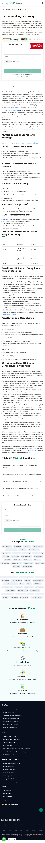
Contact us (38, 828)
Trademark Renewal (8, 770)
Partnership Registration (39, 546)
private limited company (9, 314)
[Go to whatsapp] (4, 839)
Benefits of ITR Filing (39, 587)
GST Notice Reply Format (6, 583)
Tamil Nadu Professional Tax (22, 593)
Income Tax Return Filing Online (11, 743)
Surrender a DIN (36, 597)
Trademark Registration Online (11, 767)
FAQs (13, 87)
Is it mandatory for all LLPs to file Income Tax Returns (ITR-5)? (22, 489)
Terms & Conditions (25, 837)
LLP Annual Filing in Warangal (19, 9)
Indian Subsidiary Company (10, 727)
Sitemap (22, 828)
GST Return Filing (26, 553)
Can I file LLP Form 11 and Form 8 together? (22, 482)
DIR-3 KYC (6, 219)
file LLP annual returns (29, 450)
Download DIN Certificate (28, 580)
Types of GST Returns (9, 593)
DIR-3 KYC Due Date (15, 600)
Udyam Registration (5, 553)
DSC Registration (27, 559)
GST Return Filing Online (9, 746)
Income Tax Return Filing (38, 553)
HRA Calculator (7, 797)
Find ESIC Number (5, 587)
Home (2, 9)
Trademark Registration (21, 563)
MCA (25, 290)
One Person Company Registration (12, 718)
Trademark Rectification (9, 776)
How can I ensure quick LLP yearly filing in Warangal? (22, 496)
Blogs (5, 828)
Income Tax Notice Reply (26, 556)
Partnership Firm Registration (11, 721)
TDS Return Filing (17, 559)
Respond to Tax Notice (21, 590)
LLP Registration (27, 546)
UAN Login (34, 583)
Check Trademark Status (17, 587)
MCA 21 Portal (40, 580)
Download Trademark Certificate (22, 583)
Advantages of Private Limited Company (14, 577)
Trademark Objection (9, 773)
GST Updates (8, 597)
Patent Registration (8, 779)
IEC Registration (37, 559)
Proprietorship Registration (10, 549)
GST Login (41, 583)
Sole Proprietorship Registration (11, 724)
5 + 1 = (5, 524)
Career (17, 828)
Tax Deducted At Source (34, 590)
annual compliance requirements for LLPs (27, 143)
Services (8, 9)
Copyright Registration (34, 563)
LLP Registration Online (9, 715)
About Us (10, 828)
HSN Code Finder (7, 800)
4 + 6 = (5, 66)
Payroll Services (21, 566)
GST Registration (16, 553)
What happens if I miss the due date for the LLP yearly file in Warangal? (22, 466)
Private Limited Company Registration (13, 712)
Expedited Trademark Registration (12, 785)
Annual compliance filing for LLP (11, 105)
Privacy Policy (36, 837)
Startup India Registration (34, 549)
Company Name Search (33, 566)
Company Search (7, 803)
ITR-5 (11, 198)
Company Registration (6, 546)
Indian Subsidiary (23, 549)
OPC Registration (17, 546)
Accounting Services (11, 566)
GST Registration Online (9, 739)
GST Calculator (7, 794)
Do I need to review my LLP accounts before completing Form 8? (22, 475)
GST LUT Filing (5, 556)
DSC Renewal (27, 597)
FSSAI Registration (10, 563)
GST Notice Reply (14, 556)
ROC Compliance (17, 580)
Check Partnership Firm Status (32, 577)
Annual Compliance (39, 556)
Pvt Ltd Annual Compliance (28, 600)
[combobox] (7, 61)
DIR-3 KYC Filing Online (9, 758)
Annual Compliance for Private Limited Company (16, 752)
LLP (6, 129)
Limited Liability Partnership (11, 110)
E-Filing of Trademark (36, 593)
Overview (5, 87)
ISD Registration (28, 587)
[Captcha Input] (30, 66)
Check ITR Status (9, 590)
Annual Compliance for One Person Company (15, 755)
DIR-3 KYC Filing (7, 559)
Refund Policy (30, 828)
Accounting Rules (18, 597)
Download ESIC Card (6, 580)
